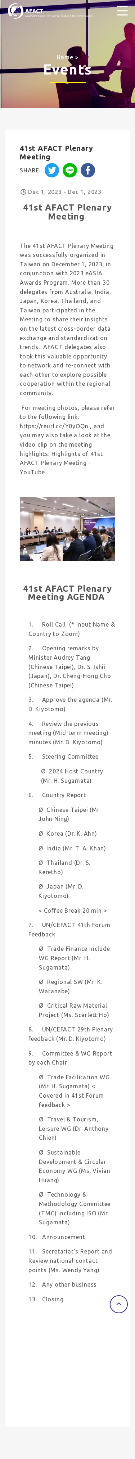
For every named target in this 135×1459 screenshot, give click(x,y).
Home (65, 57)
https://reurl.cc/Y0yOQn (54, 426)
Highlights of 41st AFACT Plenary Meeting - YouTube (61, 463)
